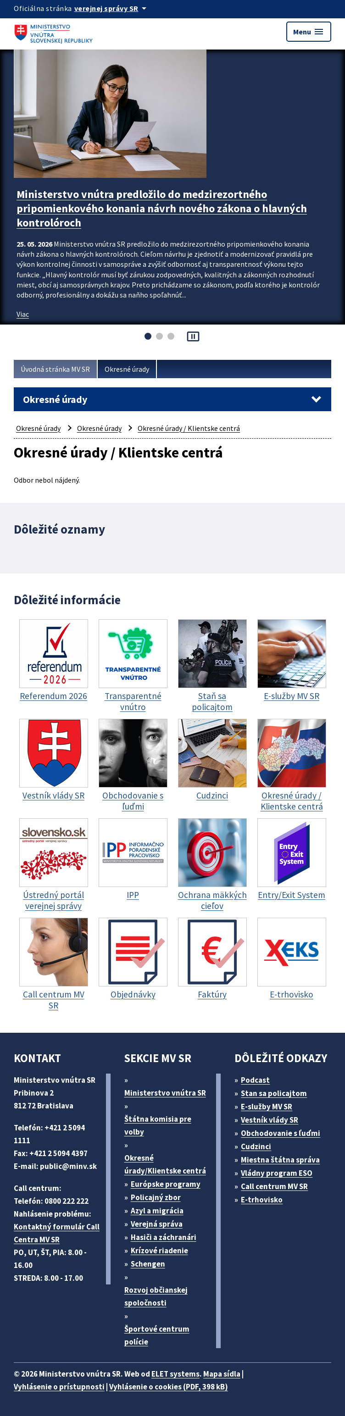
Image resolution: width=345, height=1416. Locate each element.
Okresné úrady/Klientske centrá (165, 1164)
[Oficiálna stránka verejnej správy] (112, 8)
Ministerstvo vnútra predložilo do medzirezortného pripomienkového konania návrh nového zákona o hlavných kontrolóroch (162, 208)
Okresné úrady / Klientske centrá (189, 428)
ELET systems (175, 1374)
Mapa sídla (221, 1374)
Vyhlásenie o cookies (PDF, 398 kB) (168, 1387)
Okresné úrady (127, 369)
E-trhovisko (262, 1200)
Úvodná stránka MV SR (55, 369)
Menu (308, 31)
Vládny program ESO (276, 1173)
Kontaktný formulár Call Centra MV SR (57, 1233)
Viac (23, 314)
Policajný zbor (156, 1197)
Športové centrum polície (156, 1335)
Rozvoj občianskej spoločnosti (156, 1296)
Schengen (148, 1264)
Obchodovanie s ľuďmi (280, 1133)
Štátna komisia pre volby (157, 1125)
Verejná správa (157, 1224)
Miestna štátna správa (280, 1160)
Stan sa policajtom (274, 1093)
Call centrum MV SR (274, 1186)
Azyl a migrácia (157, 1211)
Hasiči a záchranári (163, 1237)
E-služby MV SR (266, 1107)
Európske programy (165, 1184)
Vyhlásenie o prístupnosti (59, 1387)
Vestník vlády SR (269, 1120)
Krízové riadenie (159, 1250)
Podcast (255, 1080)
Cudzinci (256, 1146)
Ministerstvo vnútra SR (165, 1093)
